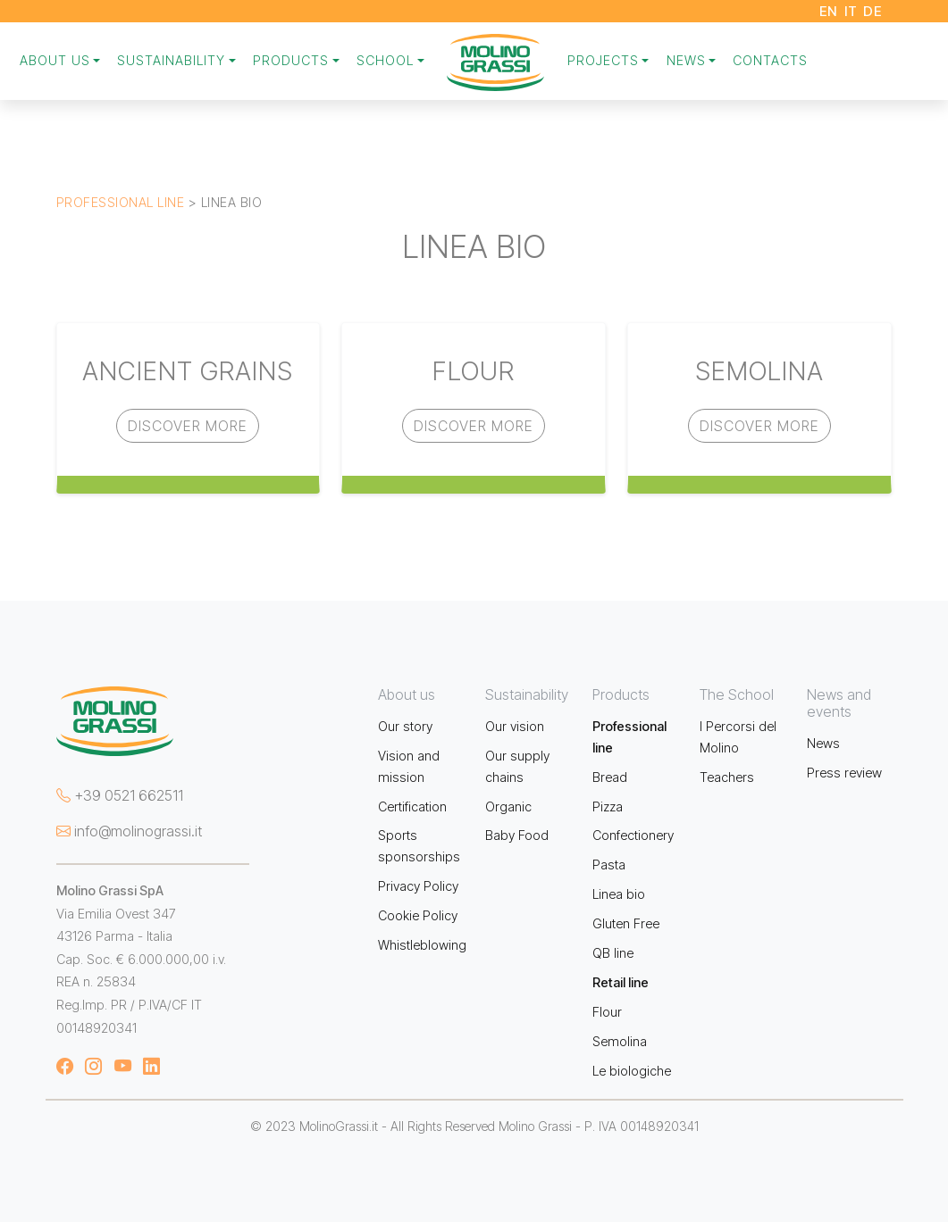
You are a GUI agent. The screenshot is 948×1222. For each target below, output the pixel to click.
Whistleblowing (422, 944)
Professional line (120, 202)
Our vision (514, 726)
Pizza (607, 806)
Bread (609, 777)
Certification (412, 806)
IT (850, 11)
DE (872, 11)
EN (828, 11)
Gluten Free (625, 923)
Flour (607, 1011)
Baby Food (517, 835)
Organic (508, 806)
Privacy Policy (418, 886)
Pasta (608, 864)
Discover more (187, 426)
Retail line (620, 982)
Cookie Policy (417, 915)
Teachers (727, 777)
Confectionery (633, 835)
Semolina (619, 1041)
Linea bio (618, 894)
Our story (405, 726)
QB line (612, 952)
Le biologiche (631, 1070)
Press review (844, 772)
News (823, 743)
